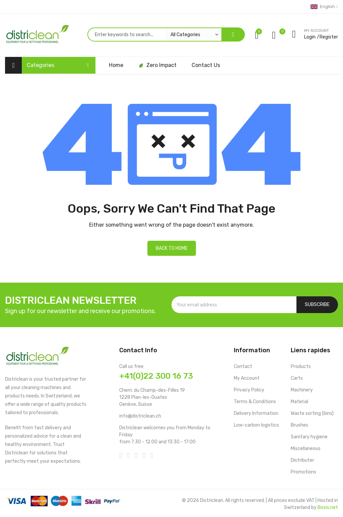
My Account (247, 378)
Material (299, 401)
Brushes (299, 425)
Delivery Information (256, 413)
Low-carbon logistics (256, 425)
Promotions (303, 472)
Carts (297, 378)
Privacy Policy (249, 390)
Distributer (302, 460)
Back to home (172, 248)
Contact (243, 366)
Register (329, 37)
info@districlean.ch (140, 416)
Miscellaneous (306, 448)
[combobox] (154, 34)
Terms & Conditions (255, 401)
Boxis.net (328, 507)
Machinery (302, 390)
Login (310, 37)
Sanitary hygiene (309, 437)
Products (301, 366)
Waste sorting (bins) (312, 413)
